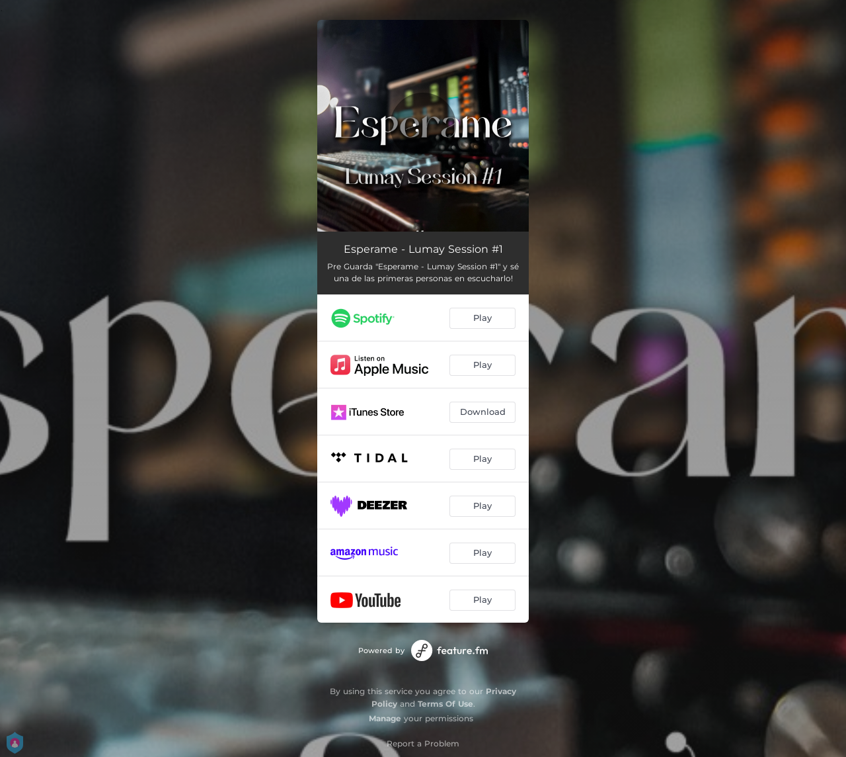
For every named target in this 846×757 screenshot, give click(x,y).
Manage (385, 718)
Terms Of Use (445, 704)
